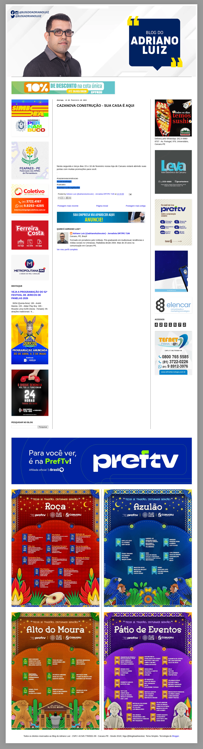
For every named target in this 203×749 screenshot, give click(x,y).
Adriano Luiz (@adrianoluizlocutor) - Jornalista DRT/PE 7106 (101, 233)
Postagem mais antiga (136, 206)
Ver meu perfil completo (67, 249)
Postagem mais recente (67, 206)
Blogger (175, 736)
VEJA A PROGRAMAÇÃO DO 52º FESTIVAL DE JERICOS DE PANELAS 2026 (29, 295)
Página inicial (102, 206)
